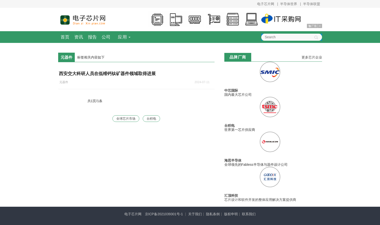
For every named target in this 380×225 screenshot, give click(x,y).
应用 (122, 37)
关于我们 (195, 214)
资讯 (78, 37)
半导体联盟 (311, 4)
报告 (92, 37)
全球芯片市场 (125, 119)
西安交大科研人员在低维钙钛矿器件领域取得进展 (107, 73)
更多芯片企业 (312, 57)
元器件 (63, 82)
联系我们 (249, 214)
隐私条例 (213, 214)
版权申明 (231, 214)
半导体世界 (288, 4)
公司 (106, 37)
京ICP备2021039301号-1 (164, 214)
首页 (65, 37)
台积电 (152, 119)
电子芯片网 (265, 4)
